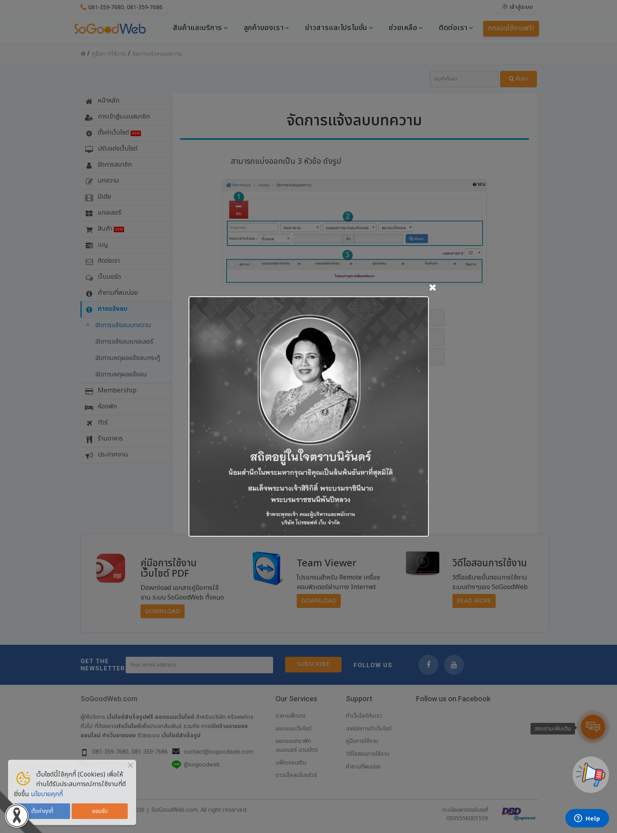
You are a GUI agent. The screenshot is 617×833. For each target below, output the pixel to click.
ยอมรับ (100, 811)
